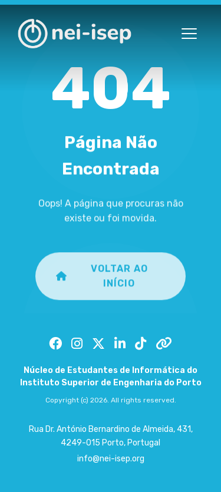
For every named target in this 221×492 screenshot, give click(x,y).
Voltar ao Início (101, 282)
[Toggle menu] (189, 33)
